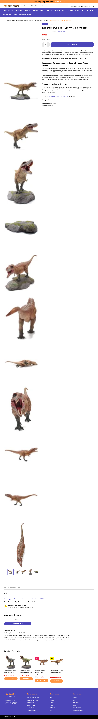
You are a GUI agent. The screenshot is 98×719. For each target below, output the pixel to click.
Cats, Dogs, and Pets (78, 710)
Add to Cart (72, 45)
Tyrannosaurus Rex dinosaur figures (58, 96)
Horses (74, 705)
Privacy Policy (30, 703)
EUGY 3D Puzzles (8, 10)
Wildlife (74, 700)
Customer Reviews (12, 588)
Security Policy (31, 705)
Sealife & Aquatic (77, 708)
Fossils (15, 15)
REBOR (77, 10)
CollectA (35, 10)
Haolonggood (7, 15)
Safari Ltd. (49, 10)
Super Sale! (18, 10)
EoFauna (90, 10)
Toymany (70, 10)
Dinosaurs (75, 698)
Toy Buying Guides (31, 710)
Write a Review (62, 32)
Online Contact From (11, 696)
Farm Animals (76, 703)
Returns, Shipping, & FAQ (33, 698)
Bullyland (27, 10)
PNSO (83, 10)
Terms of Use (30, 708)
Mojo (63, 10)
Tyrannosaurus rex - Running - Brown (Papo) (40, 672)
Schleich (57, 10)
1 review (54, 32)
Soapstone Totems (25, 15)
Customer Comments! (32, 700)
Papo (41, 10)
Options (11, 679)
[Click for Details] (60, 2)
